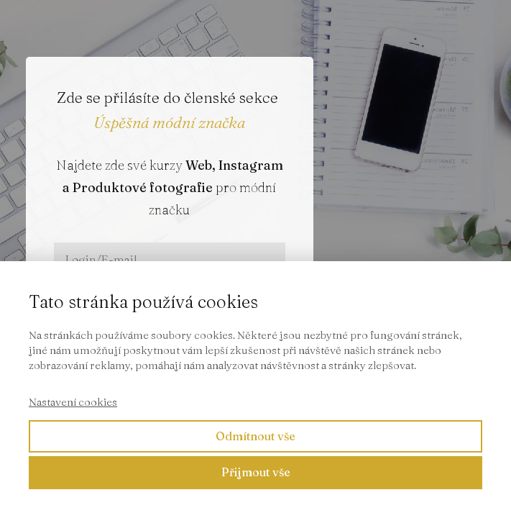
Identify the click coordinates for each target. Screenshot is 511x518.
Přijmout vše (255, 472)
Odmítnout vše (255, 436)
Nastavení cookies (73, 402)
